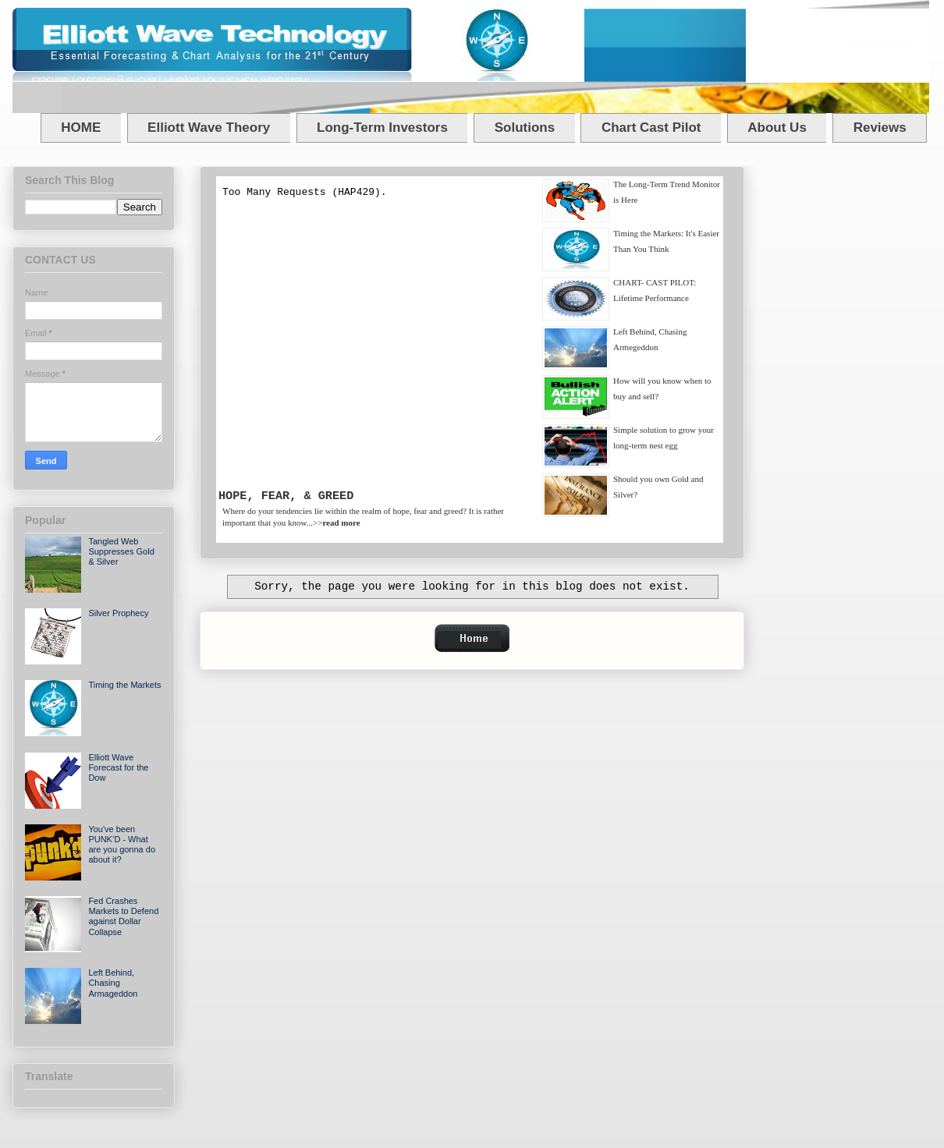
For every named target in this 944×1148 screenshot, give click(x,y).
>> (336, 522)
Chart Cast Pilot (651, 127)
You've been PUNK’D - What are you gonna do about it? (121, 844)
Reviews (880, 127)
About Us (777, 127)
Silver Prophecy (118, 613)
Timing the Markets (124, 684)
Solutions (525, 127)
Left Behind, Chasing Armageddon (112, 982)
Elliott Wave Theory (208, 127)
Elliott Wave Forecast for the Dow (118, 767)
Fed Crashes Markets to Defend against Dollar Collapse (123, 916)
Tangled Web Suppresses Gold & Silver (121, 551)
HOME (81, 127)
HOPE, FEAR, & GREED (285, 496)
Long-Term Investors (382, 127)
